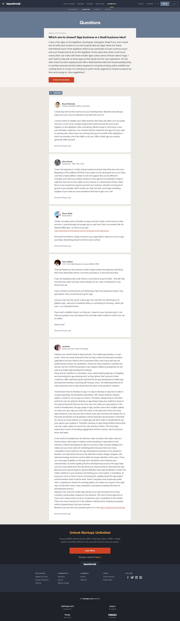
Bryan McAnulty (68, 104)
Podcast (108, 9)
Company (85, 573)
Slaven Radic (67, 213)
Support (150, 4)
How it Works (69, 4)
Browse (81, 4)
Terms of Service (109, 577)
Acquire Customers (42, 580)
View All (38, 583)
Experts (97, 9)
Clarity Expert (67, 216)
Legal (105, 573)
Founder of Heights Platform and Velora (76, 106)
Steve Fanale (67, 161)
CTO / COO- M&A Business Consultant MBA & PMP (80, 264)
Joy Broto (66, 346)
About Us (84, 580)
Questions (86, 9)
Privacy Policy (108, 580)
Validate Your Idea (41, 577)
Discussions (72, 9)
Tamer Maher (67, 261)
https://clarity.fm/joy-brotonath (112, 507)
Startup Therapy (64, 583)
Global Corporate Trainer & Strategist (75, 349)
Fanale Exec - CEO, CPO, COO (73, 164)
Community (111, 4)
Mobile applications (57, 33)
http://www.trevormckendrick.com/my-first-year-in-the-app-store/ (81, 230)
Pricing (90, 4)
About (141, 4)
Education (100, 4)
